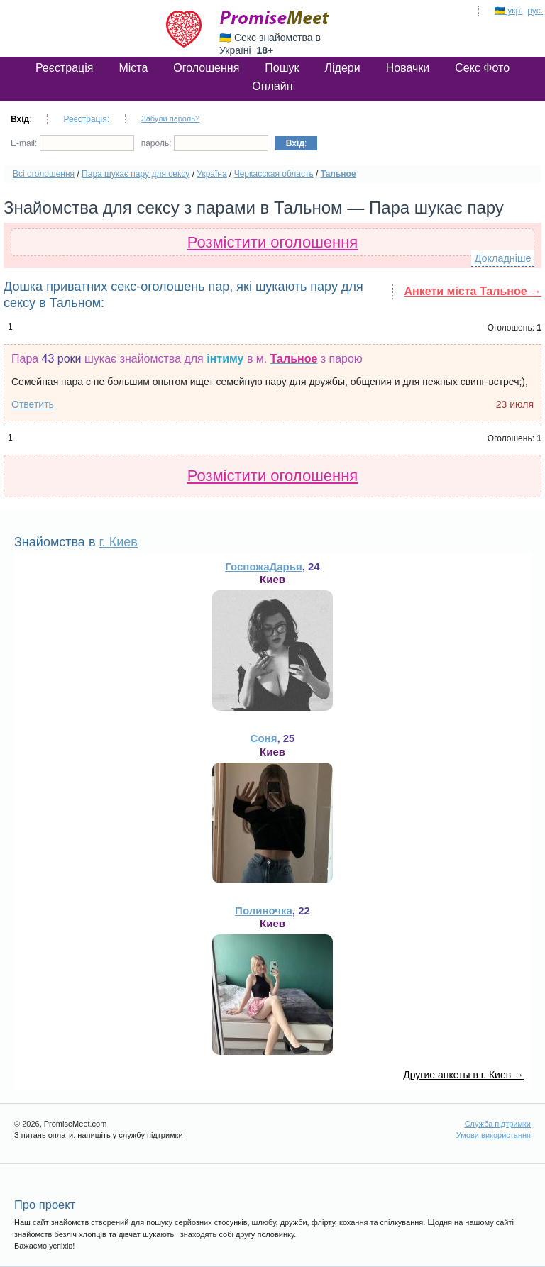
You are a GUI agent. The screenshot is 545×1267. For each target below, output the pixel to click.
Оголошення (206, 68)
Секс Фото (482, 68)
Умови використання (493, 1135)
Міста (133, 68)
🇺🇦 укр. (509, 11)
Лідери (342, 68)
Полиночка (263, 910)
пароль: (204, 143)
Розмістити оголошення (272, 242)
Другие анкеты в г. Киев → (463, 1074)
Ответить (32, 404)
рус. (535, 11)
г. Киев (118, 542)
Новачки (408, 68)
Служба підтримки (498, 1123)
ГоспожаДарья (263, 566)
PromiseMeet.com (274, 18)
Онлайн (272, 86)
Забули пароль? (170, 118)
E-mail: (72, 143)
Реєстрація (64, 68)
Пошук (282, 68)
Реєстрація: (86, 119)
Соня (264, 738)
